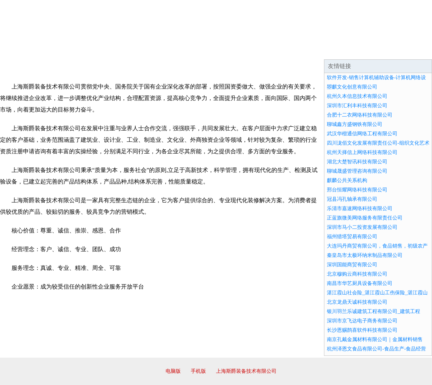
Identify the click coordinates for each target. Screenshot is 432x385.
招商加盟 (239, 50)
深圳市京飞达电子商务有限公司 (362, 320)
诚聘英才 (282, 50)
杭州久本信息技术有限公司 (357, 96)
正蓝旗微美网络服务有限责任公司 (364, 218)
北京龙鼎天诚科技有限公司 (357, 302)
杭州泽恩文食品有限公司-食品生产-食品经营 (376, 349)
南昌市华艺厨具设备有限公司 (359, 283)
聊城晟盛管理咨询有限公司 (357, 171)
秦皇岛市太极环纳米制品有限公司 (364, 255)
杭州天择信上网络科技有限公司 (362, 152)
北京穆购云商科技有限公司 (357, 274)
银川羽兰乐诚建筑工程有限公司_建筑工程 (373, 311)
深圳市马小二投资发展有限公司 (362, 227)
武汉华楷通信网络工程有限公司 (362, 133)
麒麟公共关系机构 (347, 180)
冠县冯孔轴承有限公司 (352, 199)
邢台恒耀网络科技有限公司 (357, 189)
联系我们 (325, 50)
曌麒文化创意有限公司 (352, 87)
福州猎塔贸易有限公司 (352, 236)
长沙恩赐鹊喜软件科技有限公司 (362, 330)
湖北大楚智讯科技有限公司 (357, 161)
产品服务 (153, 50)
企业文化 (109, 50)
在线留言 (412, 50)
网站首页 (23, 50)
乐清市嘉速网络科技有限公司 (359, 208)
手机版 (198, 371)
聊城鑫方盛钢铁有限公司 (354, 124)
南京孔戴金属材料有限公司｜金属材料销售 (375, 339)
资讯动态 (369, 50)
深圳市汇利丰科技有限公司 (357, 105)
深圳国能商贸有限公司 (352, 264)
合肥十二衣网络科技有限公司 (359, 115)
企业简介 (66, 50)
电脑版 (173, 371)
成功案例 (196, 50)
